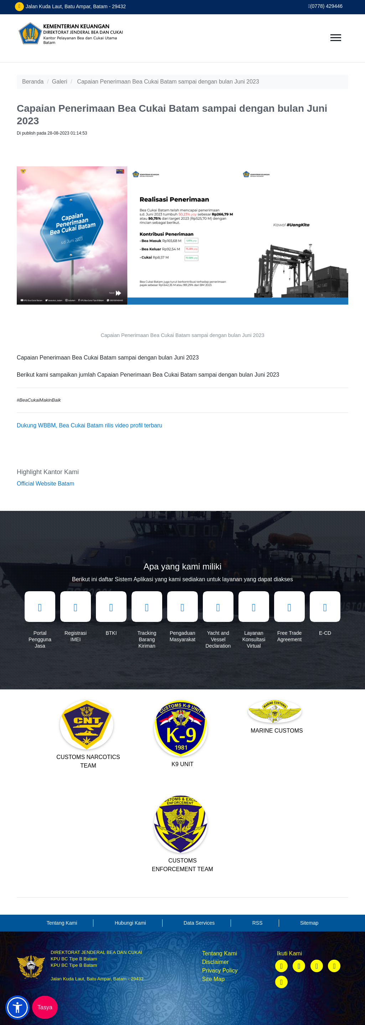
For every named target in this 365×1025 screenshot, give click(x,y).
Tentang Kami (219, 953)
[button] (17, 1007)
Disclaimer (215, 962)
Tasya (44, 1007)
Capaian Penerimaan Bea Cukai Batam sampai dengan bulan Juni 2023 (168, 82)
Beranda (33, 82)
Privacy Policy (220, 971)
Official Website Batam (45, 484)
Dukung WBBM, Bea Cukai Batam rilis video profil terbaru (89, 425)
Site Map (213, 979)
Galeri (59, 82)
